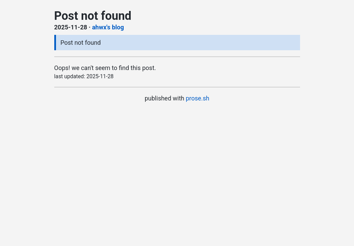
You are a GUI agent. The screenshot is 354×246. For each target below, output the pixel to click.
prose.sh (197, 98)
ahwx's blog (108, 27)
